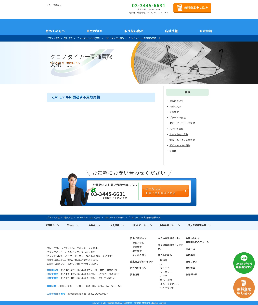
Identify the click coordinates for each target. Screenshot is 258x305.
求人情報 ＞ (117, 225)
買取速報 (134, 274)
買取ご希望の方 (138, 238)
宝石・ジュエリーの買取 (182, 123)
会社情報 (190, 268)
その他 (172, 151)
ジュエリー (166, 272)
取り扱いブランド (139, 268)
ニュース (190, 248)
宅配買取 (137, 251)
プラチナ (164, 268)
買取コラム (191, 261)
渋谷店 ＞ (73, 225)
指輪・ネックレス (169, 283)
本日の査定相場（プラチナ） (170, 246)
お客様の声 (191, 274)
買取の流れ (95, 31)
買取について (176, 101)
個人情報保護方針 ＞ (199, 225)
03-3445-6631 (149, 5)
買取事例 (190, 255)
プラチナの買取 (177, 117)
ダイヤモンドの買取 (179, 145)
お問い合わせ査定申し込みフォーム (197, 240)
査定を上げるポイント (141, 261)
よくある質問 (139, 255)
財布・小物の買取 (178, 134)
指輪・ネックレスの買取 (182, 140)
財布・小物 (166, 279)
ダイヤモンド (167, 287)
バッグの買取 (176, 128)
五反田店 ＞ (52, 225)
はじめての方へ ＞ (142, 225)
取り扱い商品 (165, 255)
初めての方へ (55, 31)
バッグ (163, 276)
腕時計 (163, 260)
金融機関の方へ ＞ (170, 225)
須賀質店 (63, 240)
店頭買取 (137, 247)
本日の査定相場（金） (169, 238)
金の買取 (174, 112)
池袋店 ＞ (94, 225)
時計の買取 (175, 106)
